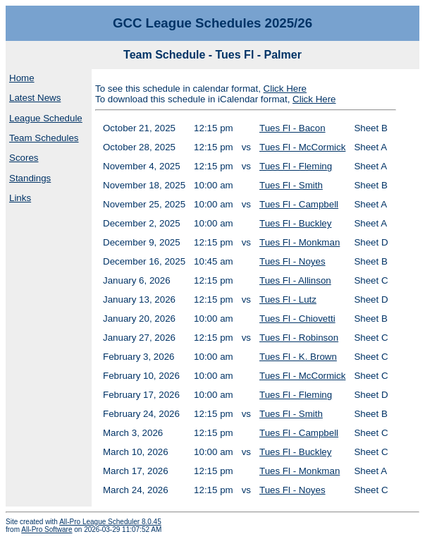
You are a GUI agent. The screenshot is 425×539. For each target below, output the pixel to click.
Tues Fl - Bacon (292, 128)
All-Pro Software (46, 529)
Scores (23, 157)
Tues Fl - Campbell (298, 204)
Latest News (35, 97)
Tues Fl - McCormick (302, 147)
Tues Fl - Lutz (287, 299)
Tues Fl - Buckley (295, 223)
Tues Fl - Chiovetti (297, 318)
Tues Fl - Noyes (292, 261)
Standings (30, 178)
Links (20, 198)
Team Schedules (44, 138)
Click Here (285, 88)
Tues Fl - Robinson (298, 337)
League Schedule (45, 118)
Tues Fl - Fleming (295, 166)
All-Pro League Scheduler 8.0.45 (110, 522)
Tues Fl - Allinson (295, 280)
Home (22, 78)
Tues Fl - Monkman (299, 242)
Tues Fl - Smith (291, 185)
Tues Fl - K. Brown (298, 356)
